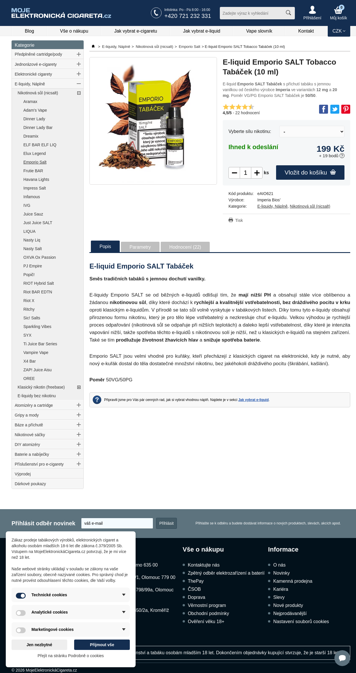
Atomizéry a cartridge (34, 405)
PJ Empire (32, 266)
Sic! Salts (31, 318)
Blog (29, 31)
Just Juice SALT (37, 222)
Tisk (239, 220)
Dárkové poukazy (30, 483)
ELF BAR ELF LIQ (39, 145)
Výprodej (23, 474)
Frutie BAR (33, 170)
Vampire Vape (35, 352)
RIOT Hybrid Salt (38, 283)
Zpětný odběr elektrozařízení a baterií (226, 573)
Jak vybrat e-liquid (201, 31)
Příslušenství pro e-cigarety (39, 464)
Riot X (28, 300)
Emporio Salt (34, 162)
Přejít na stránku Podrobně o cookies (71, 655)
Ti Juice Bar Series (40, 344)
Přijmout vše (102, 644)
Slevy (278, 597)
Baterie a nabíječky (32, 454)
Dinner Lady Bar (38, 127)
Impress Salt (34, 188)
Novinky (281, 573)
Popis (105, 246)
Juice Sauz (33, 214)
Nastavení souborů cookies (301, 621)
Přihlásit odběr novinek (43, 523)
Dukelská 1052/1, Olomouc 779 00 (140, 577)
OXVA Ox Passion (39, 257)
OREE (29, 378)
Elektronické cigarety (33, 74)
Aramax (30, 101)
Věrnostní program (207, 605)
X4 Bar (29, 361)
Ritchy (29, 309)
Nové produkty (288, 605)
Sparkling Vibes (37, 326)
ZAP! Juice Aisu (37, 370)
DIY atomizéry (27, 444)
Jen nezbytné (39, 644)
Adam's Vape (35, 110)
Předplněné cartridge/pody (38, 54)
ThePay (196, 581)
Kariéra (280, 589)
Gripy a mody (27, 415)
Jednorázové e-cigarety (36, 64)
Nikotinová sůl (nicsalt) (38, 93)
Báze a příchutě (29, 425)
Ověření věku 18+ (206, 621)
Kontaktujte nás (204, 565)
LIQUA (29, 231)
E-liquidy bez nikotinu (37, 395)
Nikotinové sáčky (30, 434)
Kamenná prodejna (292, 581)
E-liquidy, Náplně (30, 84)
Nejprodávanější (290, 613)
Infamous (31, 196)
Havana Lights (36, 179)
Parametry (140, 247)
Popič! (29, 274)
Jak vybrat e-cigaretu (135, 31)
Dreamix (30, 136)
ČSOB (194, 589)
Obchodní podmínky (208, 613)
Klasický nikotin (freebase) (41, 387)
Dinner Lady (34, 119)
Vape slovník (259, 31)
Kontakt (306, 31)
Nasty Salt (32, 248)
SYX (27, 335)
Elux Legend (34, 153)
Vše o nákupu (74, 31)
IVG (26, 205)
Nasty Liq (31, 240)
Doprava (196, 597)
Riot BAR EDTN (37, 292)
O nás (279, 565)
